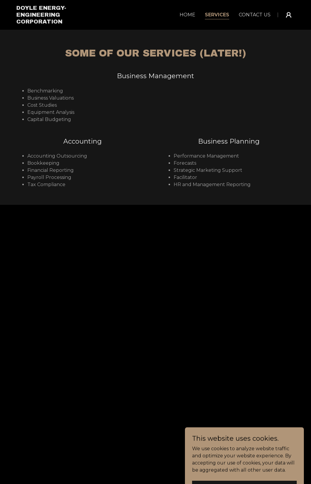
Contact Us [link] (255, 15)
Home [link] (187, 15)
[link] (57, 22)
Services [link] (217, 15)
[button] (289, 15)
